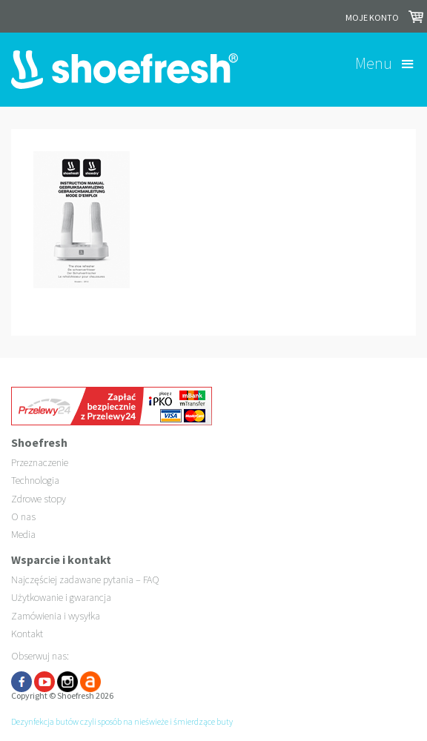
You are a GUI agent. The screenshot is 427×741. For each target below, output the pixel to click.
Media (23, 534)
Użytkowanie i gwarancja (61, 597)
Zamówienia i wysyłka (55, 615)
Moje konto (372, 17)
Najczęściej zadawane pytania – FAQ (85, 579)
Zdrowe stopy (38, 498)
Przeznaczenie (39, 462)
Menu (373, 63)
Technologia (35, 480)
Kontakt (27, 633)
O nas (23, 516)
